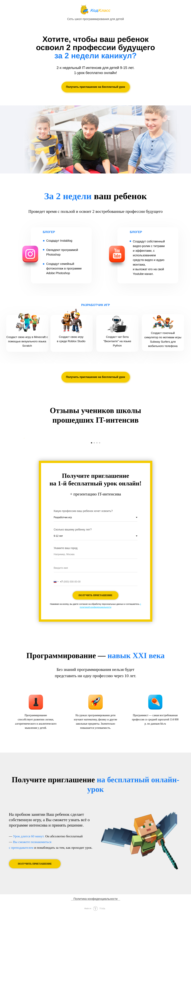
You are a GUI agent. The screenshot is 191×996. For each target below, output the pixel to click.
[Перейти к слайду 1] (91, 525)
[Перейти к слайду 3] (97, 525)
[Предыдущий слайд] (24, 479)
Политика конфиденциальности (95, 981)
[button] (95, 87)
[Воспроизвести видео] (95, 479)
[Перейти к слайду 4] (99, 525)
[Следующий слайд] (167, 479)
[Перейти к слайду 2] (94, 525)
